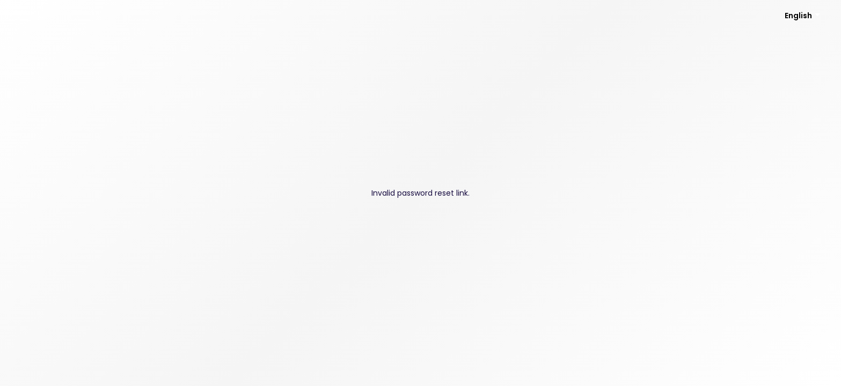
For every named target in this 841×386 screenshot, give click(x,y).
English (798, 15)
